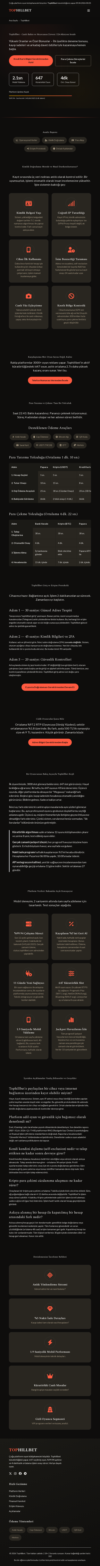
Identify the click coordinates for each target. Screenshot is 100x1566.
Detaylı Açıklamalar (63, 148)
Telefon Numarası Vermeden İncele (50, 380)
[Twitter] (10, 1473)
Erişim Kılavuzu (16, 1506)
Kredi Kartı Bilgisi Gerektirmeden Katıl (31, 61)
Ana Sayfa (13, 20)
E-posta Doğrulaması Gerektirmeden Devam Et (50, 687)
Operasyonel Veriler (26, 140)
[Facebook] (20, 1473)
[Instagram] (15, 1473)
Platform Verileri (17, 1491)
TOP (20, 10)
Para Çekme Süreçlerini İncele (73, 61)
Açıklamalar (15, 1511)
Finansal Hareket (17, 1501)
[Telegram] (25, 1473)
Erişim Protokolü (36, 148)
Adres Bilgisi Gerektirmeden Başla (50, 742)
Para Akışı (77, 140)
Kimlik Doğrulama (54, 140)
